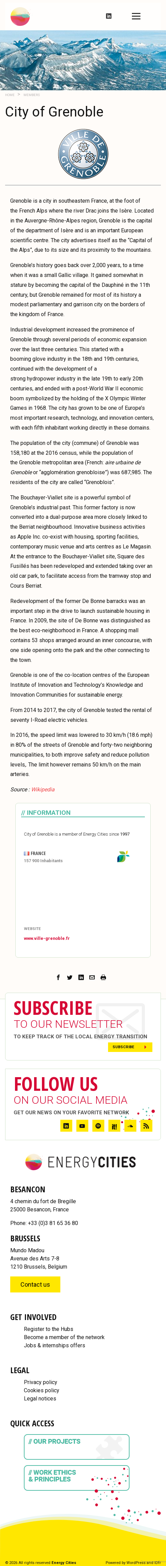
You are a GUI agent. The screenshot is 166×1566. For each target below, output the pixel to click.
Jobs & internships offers (54, 1345)
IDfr (157, 1563)
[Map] (83, 895)
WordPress (136, 1563)
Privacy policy (40, 1382)
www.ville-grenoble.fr (47, 938)
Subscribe (123, 1047)
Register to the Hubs (48, 1329)
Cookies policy (41, 1390)
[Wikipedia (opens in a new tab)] (43, 789)
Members (31, 95)
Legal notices (40, 1398)
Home (10, 95)
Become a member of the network (64, 1337)
